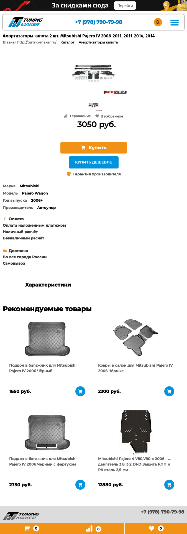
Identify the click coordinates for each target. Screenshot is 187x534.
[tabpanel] (47, 339)
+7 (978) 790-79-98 (98, 22)
